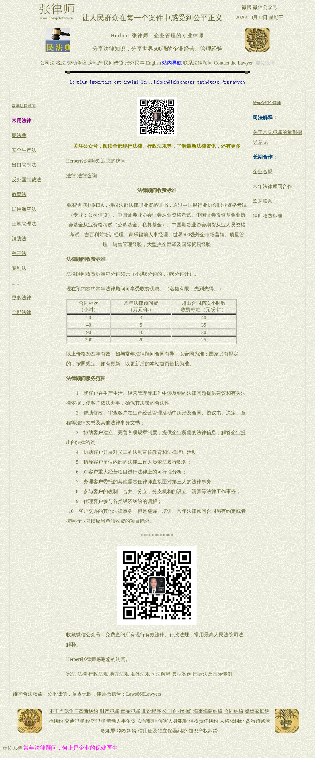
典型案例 (182, 674)
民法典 (19, 135)
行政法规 (98, 674)
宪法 (71, 674)
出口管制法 (24, 164)
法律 (71, 175)
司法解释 (161, 674)
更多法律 (21, 297)
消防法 (19, 238)
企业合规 (263, 171)
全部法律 (21, 312)
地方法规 (119, 674)
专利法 (19, 268)
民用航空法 (24, 209)
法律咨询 (87, 175)
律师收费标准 (267, 215)
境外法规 (140, 674)
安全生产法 (24, 150)
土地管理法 (24, 223)
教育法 (19, 194)
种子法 (19, 253)
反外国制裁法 (26, 179)
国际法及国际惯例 (212, 674)
